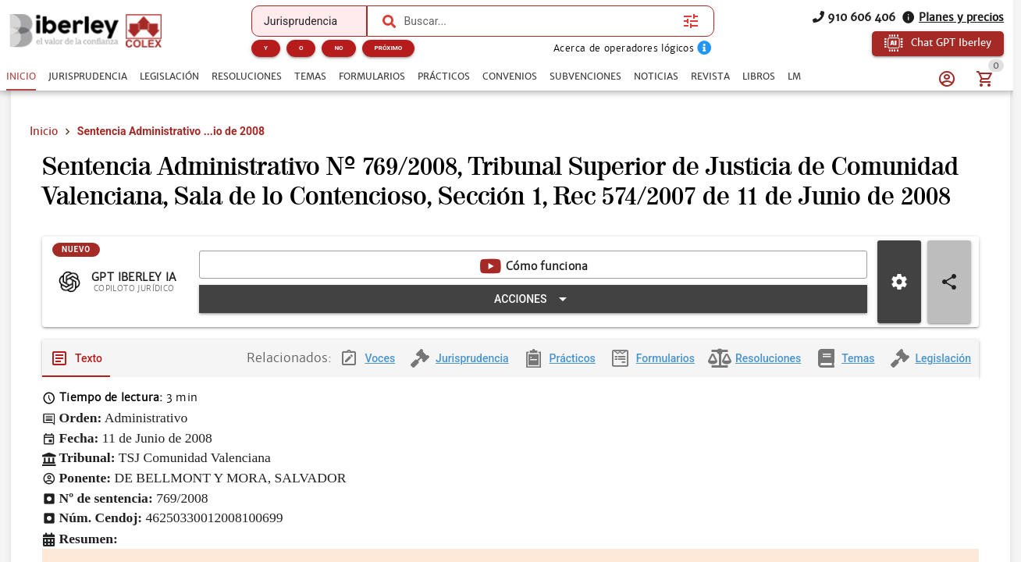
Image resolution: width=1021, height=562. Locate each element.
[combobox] (539, 21)
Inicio (44, 131)
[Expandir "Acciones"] (533, 300)
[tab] (21, 76)
